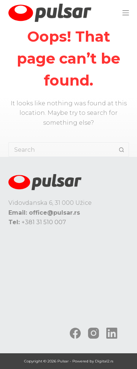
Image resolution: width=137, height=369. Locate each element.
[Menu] (125, 13)
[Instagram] (93, 333)
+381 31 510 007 (44, 222)
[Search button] (121, 149)
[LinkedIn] (111, 333)
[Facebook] (75, 333)
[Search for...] (61, 149)
